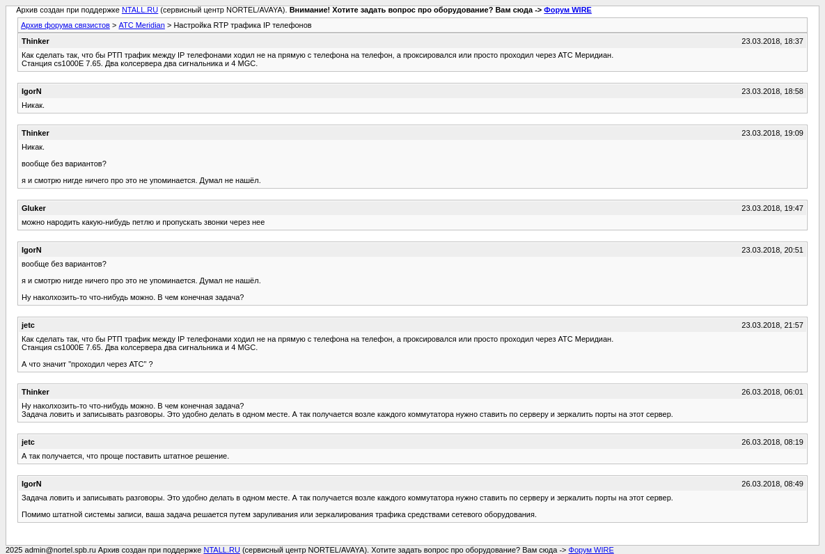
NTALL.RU (140, 10)
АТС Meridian (141, 25)
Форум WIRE (568, 10)
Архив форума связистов (65, 25)
